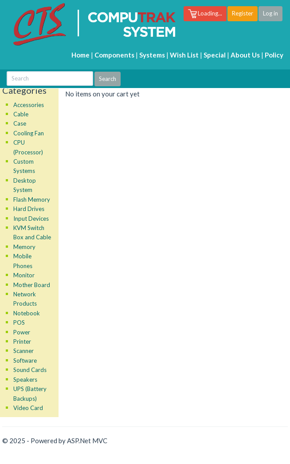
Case (19, 123)
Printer (22, 341)
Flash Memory (31, 199)
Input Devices (31, 218)
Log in (270, 13)
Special (215, 55)
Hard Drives (28, 208)
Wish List (184, 55)
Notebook (26, 313)
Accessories (28, 104)
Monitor (24, 275)
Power (21, 332)
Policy (274, 55)
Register (242, 13)
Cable (20, 114)
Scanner (23, 350)
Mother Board (31, 284)
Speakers (25, 379)
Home (80, 55)
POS (19, 322)
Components (114, 55)
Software (25, 360)
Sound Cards (30, 369)
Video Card (28, 407)
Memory (24, 246)
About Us (245, 55)
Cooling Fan (28, 133)
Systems (152, 55)
